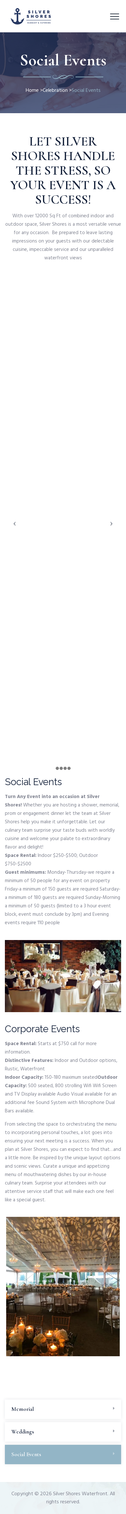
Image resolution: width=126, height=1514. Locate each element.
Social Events (26, 1454)
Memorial (22, 1409)
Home (32, 90)
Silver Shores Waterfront (80, 1494)
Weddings (22, 1431)
